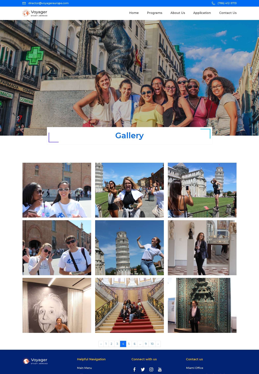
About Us (177, 13)
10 (152, 343)
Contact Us (228, 13)
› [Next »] (158, 343)
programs (154, 13)
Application (202, 13)
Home (136, 13)
